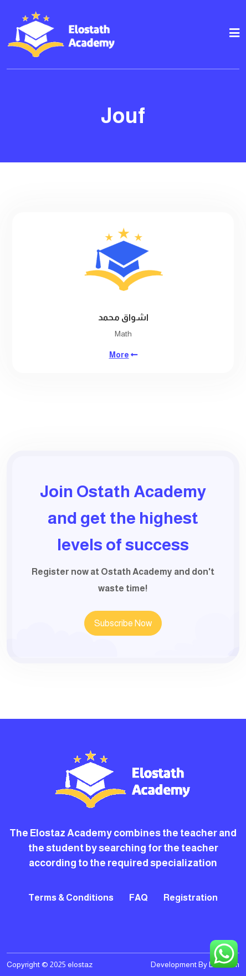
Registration (190, 897)
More (119, 354)
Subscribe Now (123, 623)
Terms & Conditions (71, 897)
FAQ (138, 897)
